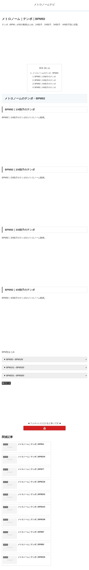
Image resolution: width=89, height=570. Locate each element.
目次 (41, 68)
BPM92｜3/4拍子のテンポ (45, 84)
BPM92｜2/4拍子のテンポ (45, 80)
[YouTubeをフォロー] (44, 428)
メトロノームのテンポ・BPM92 (45, 73)
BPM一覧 (6, 383)
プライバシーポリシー (66, 563)
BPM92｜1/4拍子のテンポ (45, 77)
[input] (44, 534)
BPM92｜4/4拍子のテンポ (45, 88)
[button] (85, 534)
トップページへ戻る (23, 563)
